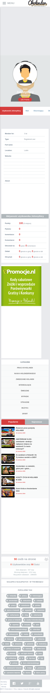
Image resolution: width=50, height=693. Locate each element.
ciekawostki (13, 634)
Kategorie (25, 362)
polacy (24, 596)
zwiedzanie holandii (14, 668)
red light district (27, 653)
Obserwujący (38, 111)
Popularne (13, 422)
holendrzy (43, 644)
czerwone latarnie (13, 673)
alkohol (12, 653)
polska (37, 605)
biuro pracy (40, 673)
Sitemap (3, 686)
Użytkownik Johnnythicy (11, 111)
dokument (27, 601)
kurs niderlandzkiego (31, 663)
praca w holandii (14, 620)
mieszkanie (38, 634)
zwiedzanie (25, 605)
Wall (27, 111)
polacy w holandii (13, 649)
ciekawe (39, 601)
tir (22, 658)
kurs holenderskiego (19, 629)
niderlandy (37, 615)
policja (14, 663)
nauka (26, 634)
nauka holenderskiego (34, 620)
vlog (26, 615)
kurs (40, 653)
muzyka (27, 625)
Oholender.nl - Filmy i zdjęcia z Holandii (16, 689)
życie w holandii (13, 610)
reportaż (15, 625)
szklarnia (40, 639)
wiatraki (28, 649)
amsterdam (13, 601)
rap (42, 658)
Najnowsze (37, 422)
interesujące (37, 596)
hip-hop (32, 658)
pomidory (41, 668)
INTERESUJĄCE (25, 385)
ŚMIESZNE (25, 391)
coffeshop (12, 658)
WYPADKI (25, 396)
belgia (29, 668)
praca (13, 605)
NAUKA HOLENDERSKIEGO (25, 373)
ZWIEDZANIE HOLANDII (25, 379)
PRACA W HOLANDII (25, 368)
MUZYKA (24, 408)
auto (37, 625)
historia (10, 639)
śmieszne (40, 610)
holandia (13, 596)
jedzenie (30, 644)
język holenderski (25, 639)
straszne (18, 644)
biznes (28, 673)
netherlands (14, 615)
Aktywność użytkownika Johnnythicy (25, 216)
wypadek (28, 610)
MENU (10, 3)
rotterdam (36, 629)
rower (7, 644)
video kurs (41, 649)
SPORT (25, 414)
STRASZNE (25, 402)
